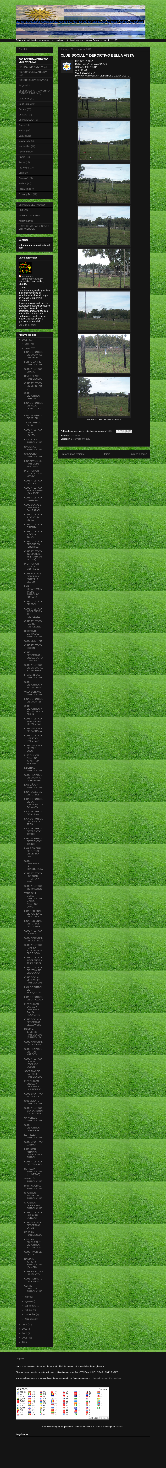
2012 (25, 1324)
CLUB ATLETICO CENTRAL (33, 482)
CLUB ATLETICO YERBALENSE (33, 887)
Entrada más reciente (73, 454)
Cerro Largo (25, 104)
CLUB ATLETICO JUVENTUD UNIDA (33, 517)
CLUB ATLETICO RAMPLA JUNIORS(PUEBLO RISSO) (33, 949)
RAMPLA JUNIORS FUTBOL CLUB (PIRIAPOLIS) (33, 1033)
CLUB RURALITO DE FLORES (33, 1280)
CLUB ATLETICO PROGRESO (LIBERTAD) (33, 544)
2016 (25, 1337)
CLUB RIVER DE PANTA (33, 1253)
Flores (22, 125)
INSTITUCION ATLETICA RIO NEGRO (33, 474)
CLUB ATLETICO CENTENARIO (33, 1163)
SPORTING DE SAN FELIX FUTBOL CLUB (33, 1074)
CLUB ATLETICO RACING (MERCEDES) (33, 624)
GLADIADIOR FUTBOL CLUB (33, 441)
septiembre (31, 1305)
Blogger (119, 1426)
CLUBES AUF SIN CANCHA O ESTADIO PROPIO (34, 92)
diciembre (30, 1319)
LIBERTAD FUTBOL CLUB (33, 769)
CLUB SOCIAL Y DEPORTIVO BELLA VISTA (32, 1022)
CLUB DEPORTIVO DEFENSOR (32, 1128)
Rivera (22, 157)
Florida (22, 130)
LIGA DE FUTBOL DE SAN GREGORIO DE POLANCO (33, 803)
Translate (23, 49)
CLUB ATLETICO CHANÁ (33, 370)
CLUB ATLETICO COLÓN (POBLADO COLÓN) (33, 1063)
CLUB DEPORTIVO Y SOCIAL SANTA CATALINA (33, 656)
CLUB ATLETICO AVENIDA (33, 932)
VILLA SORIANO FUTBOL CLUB (33, 693)
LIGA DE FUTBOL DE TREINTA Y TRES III (33, 841)
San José (23, 178)
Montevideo (24, 146)
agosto (28, 1301)
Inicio (107, 454)
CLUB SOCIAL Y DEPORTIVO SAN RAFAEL (32, 507)
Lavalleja (23, 136)
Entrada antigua (138, 454)
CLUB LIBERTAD (33, 641)
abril (27, 343)
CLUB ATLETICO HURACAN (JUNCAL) (33, 1215)
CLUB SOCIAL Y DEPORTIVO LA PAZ (32, 1225)
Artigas (22, 85)
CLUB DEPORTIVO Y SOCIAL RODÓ (33, 685)
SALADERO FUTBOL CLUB (33, 455)
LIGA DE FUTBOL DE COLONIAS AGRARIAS (33, 355)
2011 (25, 340)
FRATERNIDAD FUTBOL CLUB (33, 676)
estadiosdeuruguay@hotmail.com (106, 1378)
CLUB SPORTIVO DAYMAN (33, 1143)
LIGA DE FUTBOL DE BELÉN (33, 417)
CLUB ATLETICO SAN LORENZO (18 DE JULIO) (33, 1111)
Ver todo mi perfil (27, 325)
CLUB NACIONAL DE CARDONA (33, 730)
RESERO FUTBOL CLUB (33, 1233)
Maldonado (76, 435)
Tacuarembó (25, 189)
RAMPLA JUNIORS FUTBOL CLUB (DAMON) (33, 1263)
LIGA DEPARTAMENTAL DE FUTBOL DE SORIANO (33, 591)
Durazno (23, 114)
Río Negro (24, 167)
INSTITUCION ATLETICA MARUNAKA (31, 566)
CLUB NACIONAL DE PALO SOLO (33, 748)
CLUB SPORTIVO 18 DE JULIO (33, 1095)
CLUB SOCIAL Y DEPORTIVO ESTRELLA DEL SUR (32, 577)
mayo (28, 348)
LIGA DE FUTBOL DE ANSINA (33, 813)
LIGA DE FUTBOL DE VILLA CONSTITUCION (33, 407)
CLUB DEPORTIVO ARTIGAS (32, 396)
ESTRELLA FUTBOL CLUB (33, 1136)
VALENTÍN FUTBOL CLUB (33, 1180)
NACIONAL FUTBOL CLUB (33, 448)
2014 (25, 1333)
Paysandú (24, 151)
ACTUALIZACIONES (29, 215)
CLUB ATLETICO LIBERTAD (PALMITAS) (33, 738)
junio (27, 1296)
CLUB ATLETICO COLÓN (33, 646)
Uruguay (20, 1358)
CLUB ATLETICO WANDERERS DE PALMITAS (33, 721)
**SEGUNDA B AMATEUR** (33, 72)
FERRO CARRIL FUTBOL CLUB (33, 363)
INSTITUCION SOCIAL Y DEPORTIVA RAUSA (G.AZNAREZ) (32, 1009)
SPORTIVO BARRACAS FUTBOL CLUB (33, 634)
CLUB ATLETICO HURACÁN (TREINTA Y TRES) (33, 877)
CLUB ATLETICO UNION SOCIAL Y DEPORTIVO (33, 668)
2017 (25, 1342)
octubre (29, 1310)
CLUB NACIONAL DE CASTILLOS (33, 939)
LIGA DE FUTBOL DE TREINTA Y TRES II (33, 831)
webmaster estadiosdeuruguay (32, 277)
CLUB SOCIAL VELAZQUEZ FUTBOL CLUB (33, 980)
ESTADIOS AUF (27, 120)
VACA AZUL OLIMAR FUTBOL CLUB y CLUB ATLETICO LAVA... (33, 900)
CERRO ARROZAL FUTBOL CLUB (33, 1288)
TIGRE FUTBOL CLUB (32, 424)
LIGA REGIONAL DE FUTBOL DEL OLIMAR (33, 924)
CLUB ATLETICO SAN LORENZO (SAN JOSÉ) (33, 490)
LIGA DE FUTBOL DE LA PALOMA (33, 998)
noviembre (30, 1314)
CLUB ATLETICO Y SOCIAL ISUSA (33, 534)
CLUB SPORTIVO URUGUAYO (33, 1273)
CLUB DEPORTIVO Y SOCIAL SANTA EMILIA (33, 710)
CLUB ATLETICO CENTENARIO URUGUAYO (33, 970)
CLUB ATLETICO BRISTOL (33, 602)
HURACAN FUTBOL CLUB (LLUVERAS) (33, 1171)
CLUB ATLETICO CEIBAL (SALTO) (33, 432)
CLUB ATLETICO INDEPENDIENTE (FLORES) (33, 960)
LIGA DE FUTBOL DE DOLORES (33, 700)
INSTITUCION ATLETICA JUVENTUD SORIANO (31, 759)
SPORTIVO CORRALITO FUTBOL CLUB (33, 1205)
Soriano (22, 183)
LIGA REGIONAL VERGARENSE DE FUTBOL (33, 914)
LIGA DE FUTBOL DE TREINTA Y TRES (33, 821)
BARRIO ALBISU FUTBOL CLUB (33, 1187)
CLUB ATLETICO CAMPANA (33, 499)
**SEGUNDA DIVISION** (31, 80)
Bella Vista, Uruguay (80, 439)
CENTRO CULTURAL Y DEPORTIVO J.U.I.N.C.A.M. (32, 1243)
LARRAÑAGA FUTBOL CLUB (33, 786)
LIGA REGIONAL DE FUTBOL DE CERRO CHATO (33, 852)
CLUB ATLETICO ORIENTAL (33, 526)
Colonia (22, 109)
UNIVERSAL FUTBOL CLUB (33, 1119)
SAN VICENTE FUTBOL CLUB (33, 1102)
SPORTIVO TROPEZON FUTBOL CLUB (33, 1196)
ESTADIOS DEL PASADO (32, 205)
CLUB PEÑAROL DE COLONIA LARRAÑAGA (33, 778)
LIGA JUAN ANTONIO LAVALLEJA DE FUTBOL (33, 1153)
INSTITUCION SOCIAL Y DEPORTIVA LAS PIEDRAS (33, 1085)
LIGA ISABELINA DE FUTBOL (33, 793)
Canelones (24, 98)
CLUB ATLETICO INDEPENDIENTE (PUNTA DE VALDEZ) (33, 555)
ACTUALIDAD (26, 221)
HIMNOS (23, 210)
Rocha (22, 162)
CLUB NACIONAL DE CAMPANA (33, 1043)
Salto (21, 173)
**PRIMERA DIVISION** (31, 66)
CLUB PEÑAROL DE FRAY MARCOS (33, 1052)
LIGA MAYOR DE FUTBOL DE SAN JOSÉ (33, 464)
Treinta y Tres (25, 194)
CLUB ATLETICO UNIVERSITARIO (33, 386)
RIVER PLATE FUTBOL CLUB (33, 377)
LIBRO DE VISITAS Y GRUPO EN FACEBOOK (34, 227)
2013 (25, 1329)
